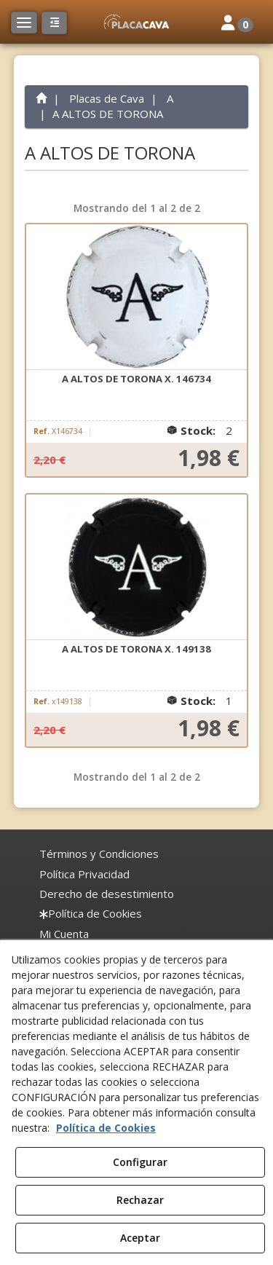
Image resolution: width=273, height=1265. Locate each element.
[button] (136, 21)
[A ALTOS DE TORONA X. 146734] (137, 297)
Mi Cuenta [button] (64, 933)
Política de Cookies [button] (106, 1128)
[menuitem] (99, 854)
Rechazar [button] (140, 1200)
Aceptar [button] (140, 1238)
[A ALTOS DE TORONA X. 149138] (137, 567)
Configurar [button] (140, 1162)
